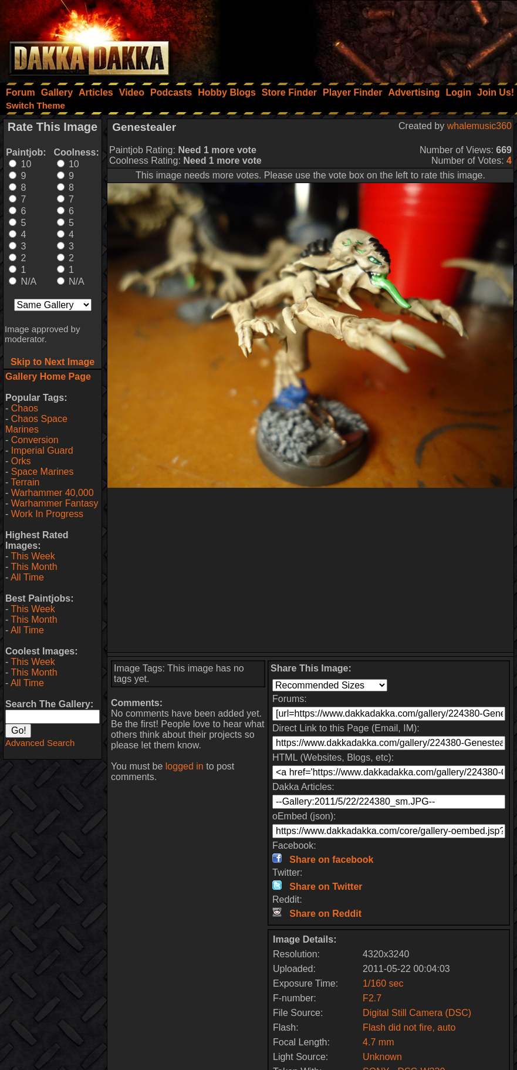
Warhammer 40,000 (52, 493)
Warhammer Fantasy (55, 503)
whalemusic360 (479, 126)
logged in (184, 766)
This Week (33, 556)
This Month (34, 567)
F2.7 (372, 998)
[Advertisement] (359, 38)
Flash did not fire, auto (409, 1027)
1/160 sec (383, 983)
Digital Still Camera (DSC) (417, 1013)
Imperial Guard (42, 450)
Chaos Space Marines (36, 424)
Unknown (382, 1057)
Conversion (35, 440)
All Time (27, 577)
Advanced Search (40, 743)
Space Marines (42, 472)
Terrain (25, 482)
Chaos (24, 408)
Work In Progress (47, 514)
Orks (21, 461)
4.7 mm (378, 1042)
